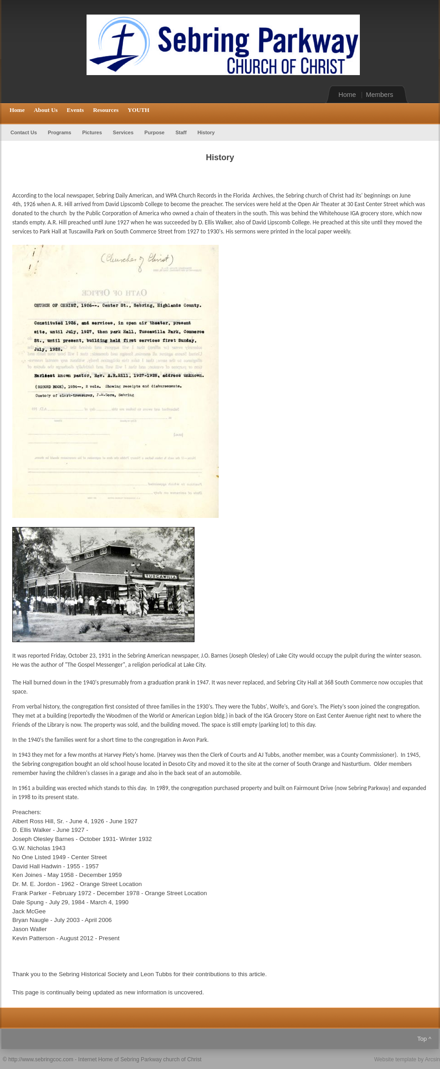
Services (123, 132)
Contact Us (23, 132)
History (206, 132)
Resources (105, 109)
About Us (45, 109)
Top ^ (424, 1038)
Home (347, 94)
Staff (180, 132)
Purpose (154, 132)
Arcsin (432, 1059)
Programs (59, 132)
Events (75, 109)
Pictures (92, 132)
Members (379, 94)
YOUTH (138, 109)
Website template (395, 1059)
